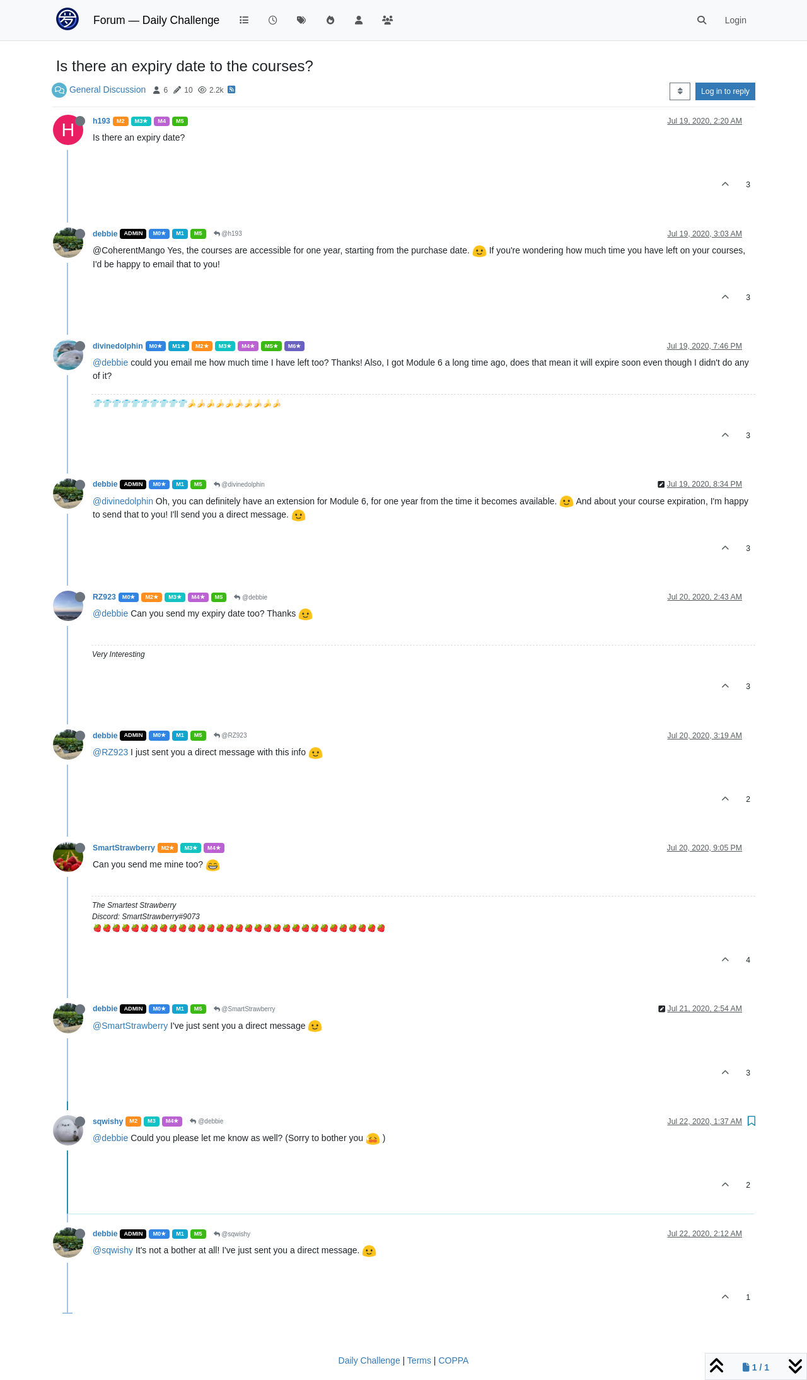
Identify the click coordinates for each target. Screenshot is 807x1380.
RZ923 (104, 597)
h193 (101, 121)
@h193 (228, 233)
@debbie (110, 362)
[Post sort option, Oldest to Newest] (680, 91)
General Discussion (107, 89)
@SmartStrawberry (245, 1009)
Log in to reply (725, 91)
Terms (419, 1360)
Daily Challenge (369, 1360)
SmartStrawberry (124, 848)
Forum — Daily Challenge (156, 20)
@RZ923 (230, 735)
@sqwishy (232, 1234)
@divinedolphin (239, 484)
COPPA (453, 1360)
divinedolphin (118, 346)
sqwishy (108, 1121)
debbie (105, 233)
